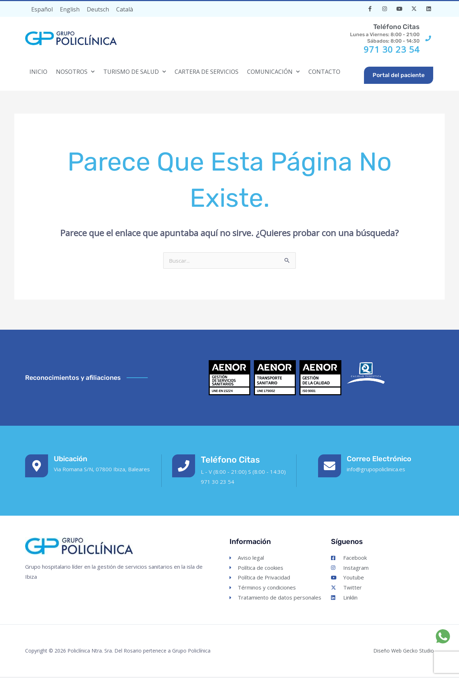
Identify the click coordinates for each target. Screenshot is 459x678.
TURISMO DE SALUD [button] (134, 71)
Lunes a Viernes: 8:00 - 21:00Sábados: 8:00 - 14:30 (374, 33)
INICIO (38, 72)
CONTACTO (324, 72)
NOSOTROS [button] (75, 71)
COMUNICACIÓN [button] (273, 71)
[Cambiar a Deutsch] (98, 9)
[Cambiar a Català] (125, 9)
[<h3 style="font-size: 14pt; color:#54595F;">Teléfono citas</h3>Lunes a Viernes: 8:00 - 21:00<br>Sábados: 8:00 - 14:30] (428, 38)
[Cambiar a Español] (42, 9)
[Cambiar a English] (69, 9)
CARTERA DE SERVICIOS (206, 72)
